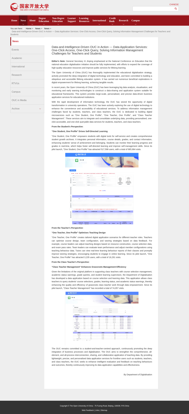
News (23, 20)
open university (29, 7)
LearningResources (84, 19)
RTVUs (15, 83)
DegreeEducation (44, 19)
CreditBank (112, 19)
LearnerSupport (72, 19)
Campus (135, 20)
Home (14, 20)
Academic (17, 58)
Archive (15, 108)
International (99, 20)
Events (15, 49)
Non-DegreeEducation (58, 19)
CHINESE (174, 4)
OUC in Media (19, 100)
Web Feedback (88, 410)
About (32, 20)
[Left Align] (176, 8)
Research (123, 20)
